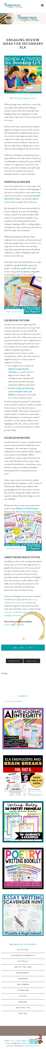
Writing (23, 1013)
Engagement (23, 973)
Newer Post (14, 661)
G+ (26, 648)
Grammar (23, 978)
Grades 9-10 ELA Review (14, 312)
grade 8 (18, 265)
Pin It (31, 648)
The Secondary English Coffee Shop (22, 1041)
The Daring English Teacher (24, 98)
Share (21, 648)
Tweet (15, 648)
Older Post (32, 661)
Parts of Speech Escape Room (28, 511)
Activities (23, 949)
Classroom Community (23, 955)
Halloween (23, 984)
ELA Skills (23, 961)
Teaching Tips (23, 1007)
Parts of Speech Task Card (22, 388)
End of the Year (23, 967)
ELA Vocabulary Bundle (14, 624)
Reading (23, 1002)
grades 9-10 (25, 268)
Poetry (23, 996)
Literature (23, 990)
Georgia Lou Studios (27, 1043)
